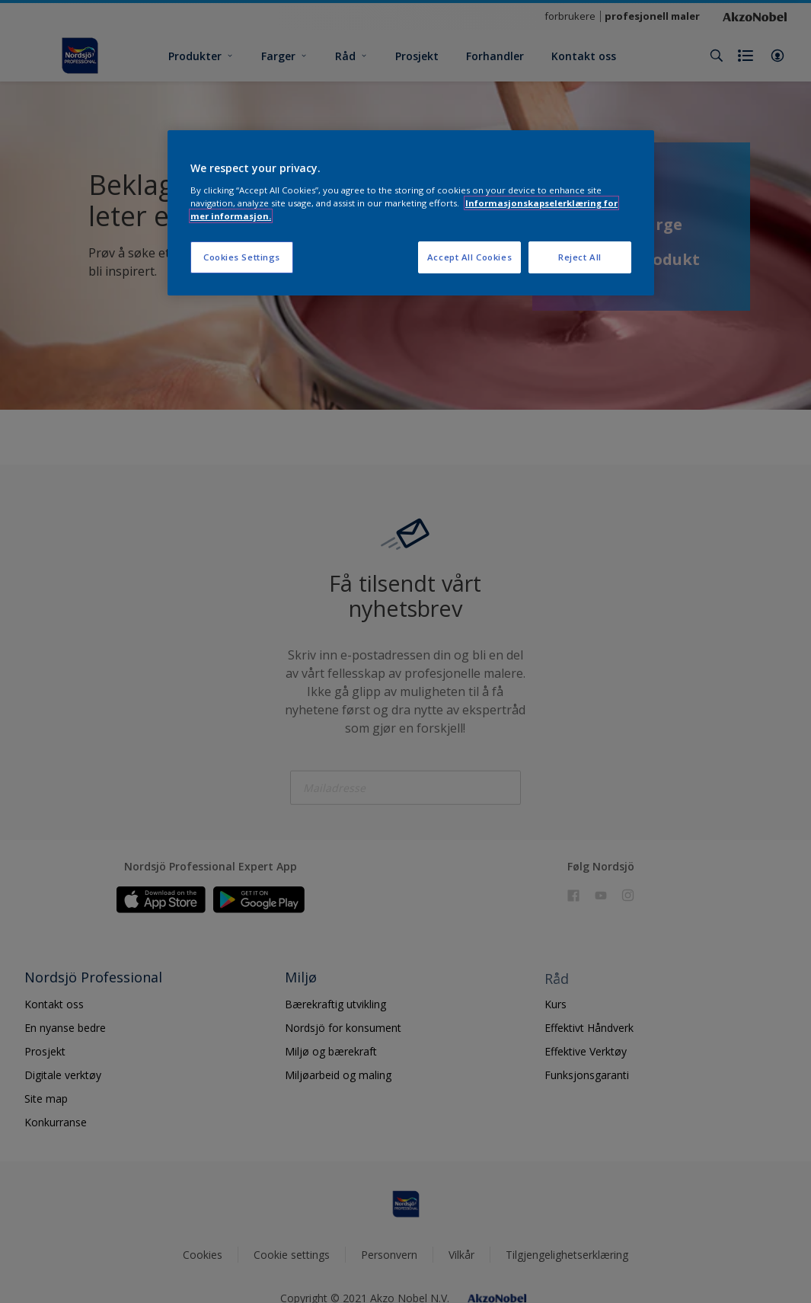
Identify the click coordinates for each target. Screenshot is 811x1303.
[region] (411, 212)
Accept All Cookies (469, 257)
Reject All (580, 257)
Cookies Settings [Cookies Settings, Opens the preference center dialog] (241, 257)
